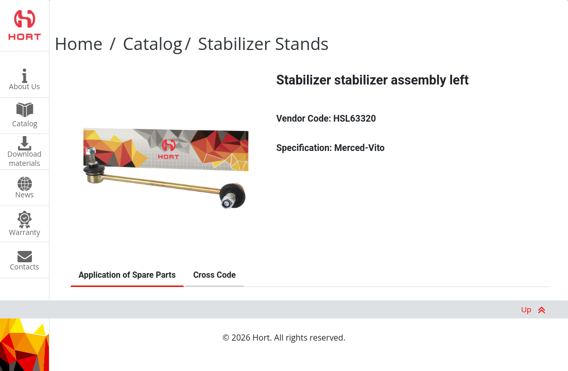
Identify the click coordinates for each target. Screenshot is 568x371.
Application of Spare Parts (127, 275)
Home (78, 43)
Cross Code (214, 275)
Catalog (152, 43)
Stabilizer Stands (263, 43)
